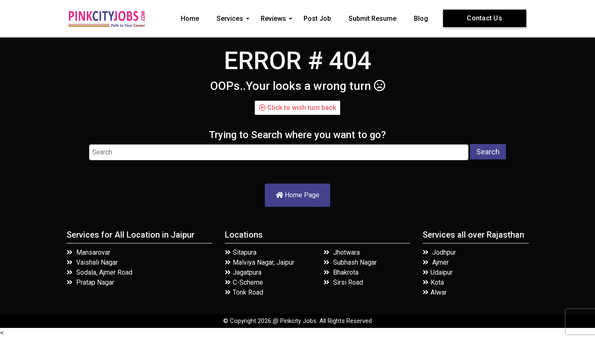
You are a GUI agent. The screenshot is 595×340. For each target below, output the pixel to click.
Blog (421, 18)
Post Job (317, 18)
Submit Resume (372, 18)
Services (230, 18)
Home (190, 18)
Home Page (297, 195)
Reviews (273, 18)
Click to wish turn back (297, 108)
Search (488, 151)
